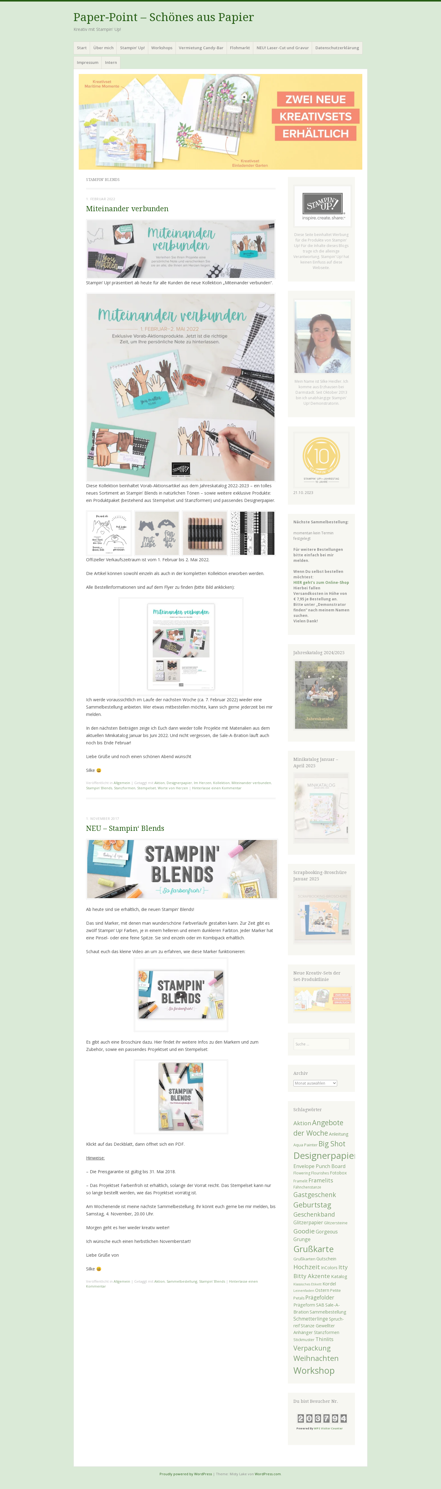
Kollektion (221, 782)
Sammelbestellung (182, 1281)
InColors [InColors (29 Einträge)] (329, 1267)
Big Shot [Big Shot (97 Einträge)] (331, 1143)
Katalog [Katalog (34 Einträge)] (339, 1276)
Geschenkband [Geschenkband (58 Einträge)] (314, 1214)
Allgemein (122, 782)
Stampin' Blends (99, 788)
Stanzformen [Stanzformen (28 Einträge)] (326, 1332)
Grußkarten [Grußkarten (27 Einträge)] (304, 1259)
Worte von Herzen (173, 788)
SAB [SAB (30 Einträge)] (320, 1305)
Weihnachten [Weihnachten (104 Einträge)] (316, 1358)
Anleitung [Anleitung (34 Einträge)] (339, 1134)
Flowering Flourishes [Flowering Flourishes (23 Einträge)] (311, 1173)
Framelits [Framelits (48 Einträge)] (320, 1180)
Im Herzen (202, 782)
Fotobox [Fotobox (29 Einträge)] (338, 1173)
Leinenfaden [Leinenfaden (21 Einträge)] (303, 1290)
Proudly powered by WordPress (186, 1474)
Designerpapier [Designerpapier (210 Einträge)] (325, 1155)
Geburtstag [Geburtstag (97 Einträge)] (312, 1205)
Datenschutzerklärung (337, 47)
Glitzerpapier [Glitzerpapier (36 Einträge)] (308, 1222)
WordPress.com (268, 1474)
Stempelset (146, 788)
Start (82, 47)
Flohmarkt (240, 47)
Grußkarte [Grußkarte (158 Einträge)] (313, 1249)
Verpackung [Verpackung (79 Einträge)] (312, 1347)
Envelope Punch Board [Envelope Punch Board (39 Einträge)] (319, 1166)
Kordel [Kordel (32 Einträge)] (329, 1284)
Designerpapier (179, 782)
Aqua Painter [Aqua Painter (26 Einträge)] (305, 1145)
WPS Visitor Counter (328, 1428)
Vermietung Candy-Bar (201, 47)
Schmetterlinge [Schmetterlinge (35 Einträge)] (310, 1319)
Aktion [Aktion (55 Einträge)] (302, 1123)
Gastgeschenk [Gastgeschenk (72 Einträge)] (314, 1194)
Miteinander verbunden (127, 209)
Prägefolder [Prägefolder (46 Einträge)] (319, 1297)
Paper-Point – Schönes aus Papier (164, 17)
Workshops (161, 47)
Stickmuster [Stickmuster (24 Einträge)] (304, 1339)
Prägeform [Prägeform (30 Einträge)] (304, 1305)
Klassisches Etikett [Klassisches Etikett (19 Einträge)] (307, 1284)
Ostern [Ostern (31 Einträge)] (322, 1290)
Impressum (87, 62)
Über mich (103, 47)
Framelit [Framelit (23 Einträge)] (300, 1181)
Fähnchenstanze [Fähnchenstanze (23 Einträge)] (307, 1187)
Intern (111, 62)
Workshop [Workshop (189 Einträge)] (314, 1370)
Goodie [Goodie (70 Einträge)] (304, 1231)
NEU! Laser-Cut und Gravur (283, 47)
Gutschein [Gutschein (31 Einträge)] (326, 1259)
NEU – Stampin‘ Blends (125, 828)
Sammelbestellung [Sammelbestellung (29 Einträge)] (328, 1312)
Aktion (159, 782)
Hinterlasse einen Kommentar (217, 788)
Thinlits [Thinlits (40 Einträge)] (324, 1339)
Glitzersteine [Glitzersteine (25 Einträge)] (336, 1222)
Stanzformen (124, 788)
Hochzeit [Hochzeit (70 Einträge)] (306, 1266)
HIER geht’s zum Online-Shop (321, 582)
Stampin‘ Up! (132, 47)
